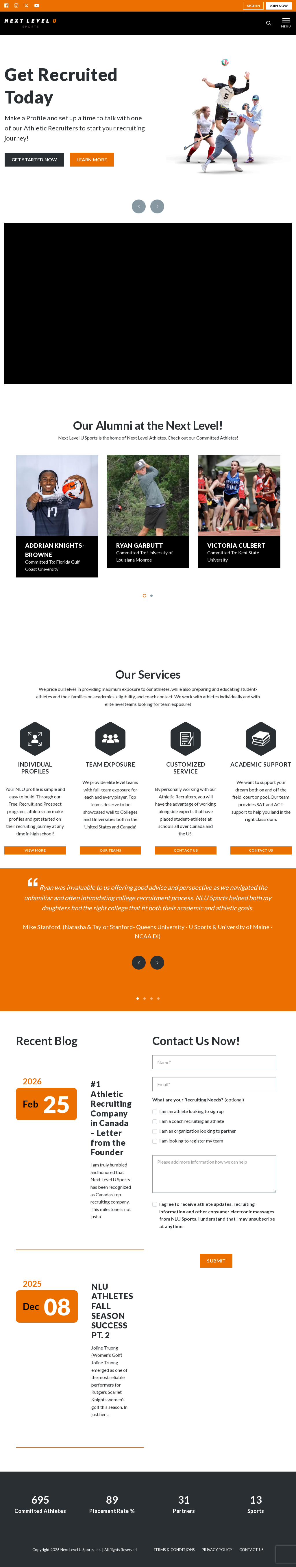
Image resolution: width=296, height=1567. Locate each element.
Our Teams (110, 850)
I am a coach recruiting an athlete (191, 1121)
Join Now (279, 5)
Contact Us (186, 850)
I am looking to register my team (191, 1140)
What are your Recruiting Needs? (187, 1099)
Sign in (253, 5)
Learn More (92, 159)
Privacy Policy (217, 1549)
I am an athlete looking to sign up (191, 1111)
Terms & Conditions (174, 1549)
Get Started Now (34, 159)
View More (35, 850)
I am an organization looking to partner (197, 1131)
